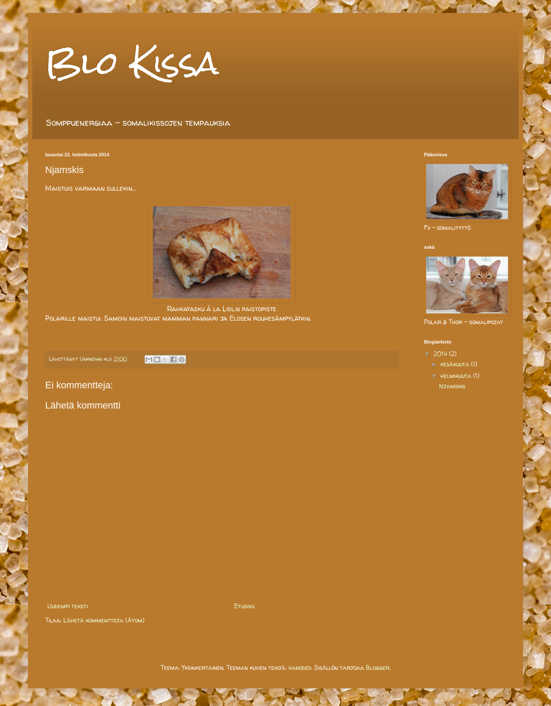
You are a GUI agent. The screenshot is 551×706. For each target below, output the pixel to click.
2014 (441, 354)
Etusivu (244, 606)
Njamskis (452, 386)
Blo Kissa (132, 62)
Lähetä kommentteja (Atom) (104, 620)
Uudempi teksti (67, 606)
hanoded (299, 667)
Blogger (378, 667)
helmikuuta (456, 376)
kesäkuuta (455, 364)
